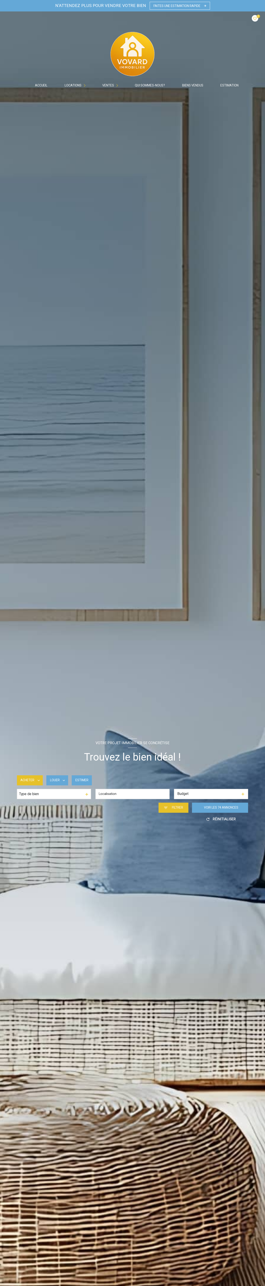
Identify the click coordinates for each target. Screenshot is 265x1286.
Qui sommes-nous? (150, 85)
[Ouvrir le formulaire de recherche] (173, 808)
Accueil (41, 85)
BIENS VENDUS (192, 85)
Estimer (81, 780)
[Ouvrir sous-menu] (85, 85)
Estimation (229, 85)
